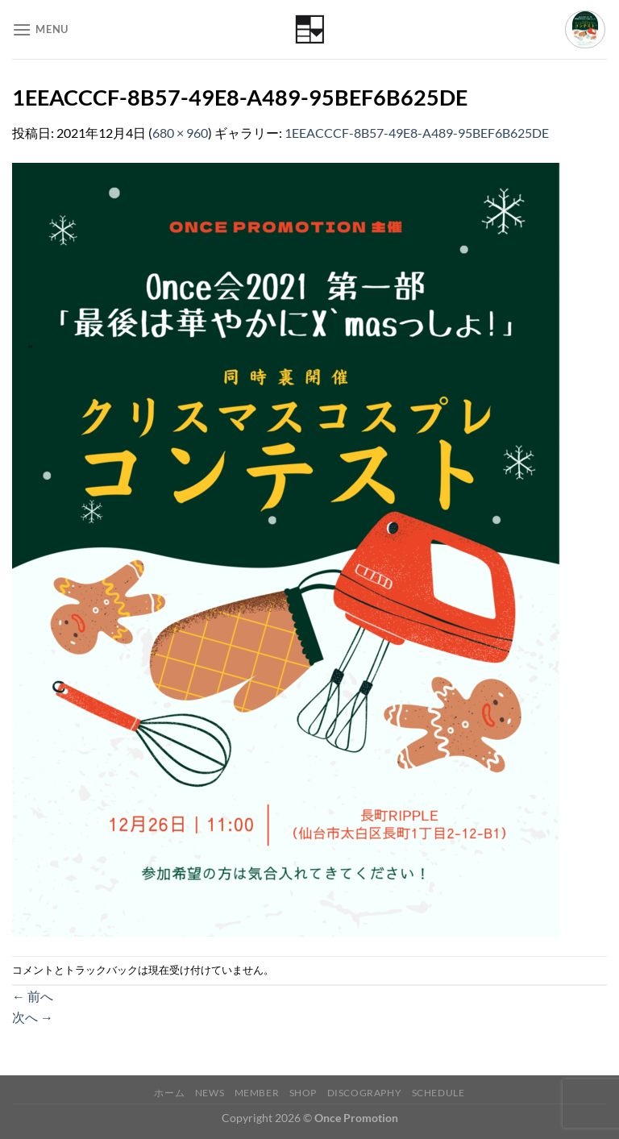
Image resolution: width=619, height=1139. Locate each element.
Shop (303, 1093)
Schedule (438, 1093)
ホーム (169, 1093)
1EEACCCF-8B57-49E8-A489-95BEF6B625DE (417, 132)
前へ (32, 996)
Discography (364, 1093)
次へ (32, 1017)
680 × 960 (180, 132)
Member (257, 1093)
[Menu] (40, 29)
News (209, 1093)
